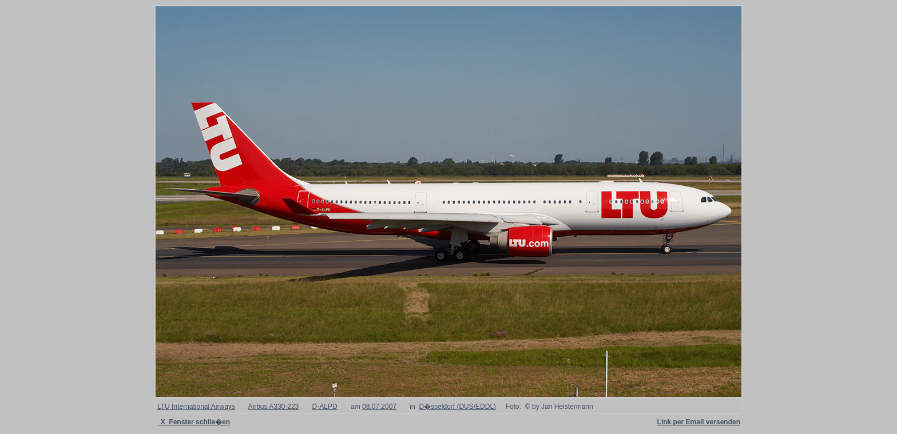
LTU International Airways (196, 407)
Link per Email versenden (698, 422)
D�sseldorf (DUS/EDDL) (457, 407)
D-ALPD (325, 407)
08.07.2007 (379, 407)
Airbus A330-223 (273, 407)
